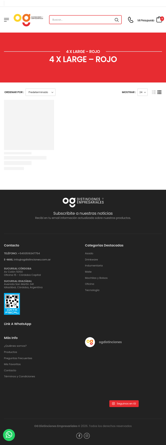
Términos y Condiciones (19, 376)
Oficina (89, 284)
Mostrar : (129, 92)
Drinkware (91, 259)
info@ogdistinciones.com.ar (32, 259)
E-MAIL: (8, 259)
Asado (89, 253)
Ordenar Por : (14, 92)
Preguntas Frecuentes (18, 358)
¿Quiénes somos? (15, 346)
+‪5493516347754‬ (29, 253)
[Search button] (117, 19)
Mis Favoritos (12, 364)
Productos (10, 352)
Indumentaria (94, 265)
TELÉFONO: (10, 253)
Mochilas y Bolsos (96, 278)
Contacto (10, 370)
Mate (88, 271)
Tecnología (92, 290)
